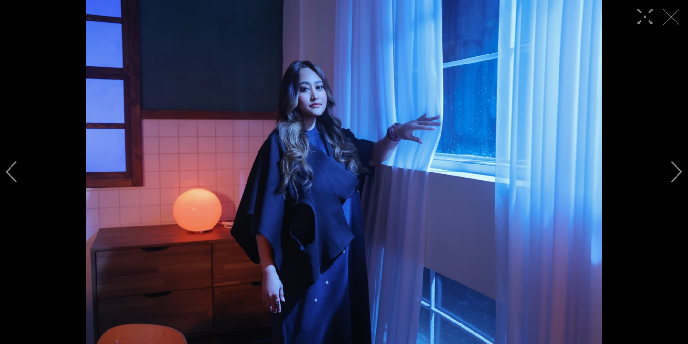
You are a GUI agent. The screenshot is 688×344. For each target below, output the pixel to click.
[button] (11, 172)
